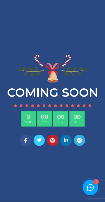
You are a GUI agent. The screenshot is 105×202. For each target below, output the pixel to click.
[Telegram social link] (79, 140)
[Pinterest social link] (52, 140)
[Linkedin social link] (66, 140)
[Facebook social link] (25, 140)
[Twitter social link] (39, 140)
